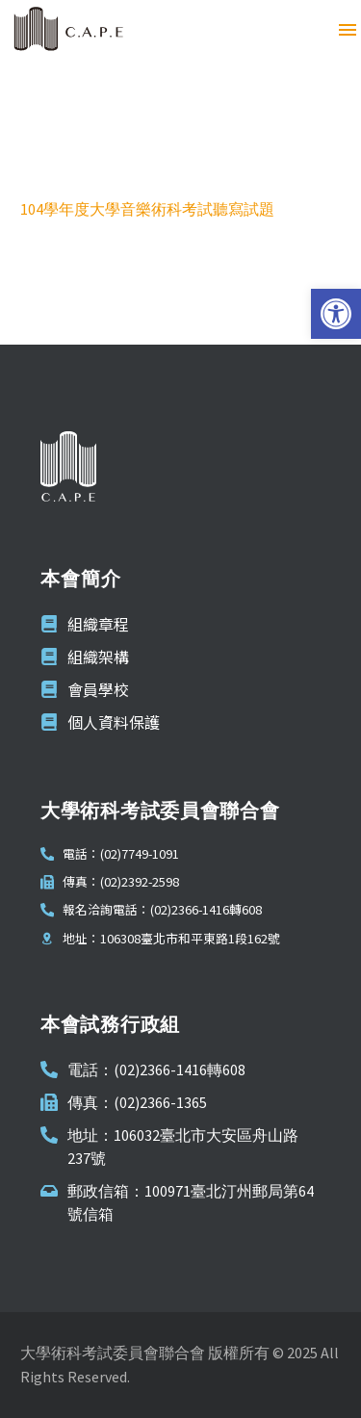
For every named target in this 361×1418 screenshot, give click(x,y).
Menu (347, 30)
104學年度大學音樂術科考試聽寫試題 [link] (147, 209)
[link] (336, 314)
